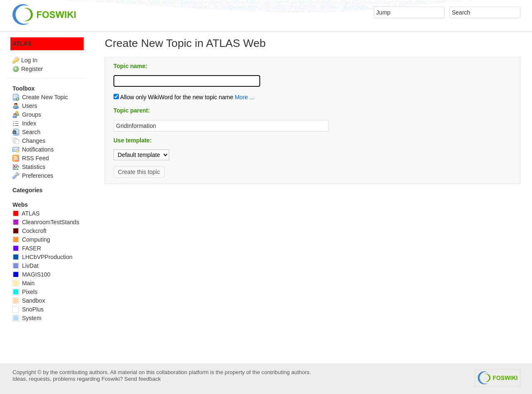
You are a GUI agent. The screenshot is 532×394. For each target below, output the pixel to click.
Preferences (32, 175)
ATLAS (22, 43)
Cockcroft (29, 231)
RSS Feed (30, 158)
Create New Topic (40, 97)
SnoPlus (28, 309)
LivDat (25, 265)
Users (24, 106)
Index (24, 123)
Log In (29, 60)
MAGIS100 (31, 274)
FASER (26, 248)
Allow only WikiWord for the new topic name (173, 97)
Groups (26, 114)
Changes (28, 140)
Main (23, 283)
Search (26, 132)
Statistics (28, 167)
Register (32, 69)
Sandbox (28, 300)
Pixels (24, 292)
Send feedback (142, 379)
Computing (31, 239)
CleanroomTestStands (45, 222)
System (27, 318)
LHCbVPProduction (42, 257)
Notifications (33, 149)
